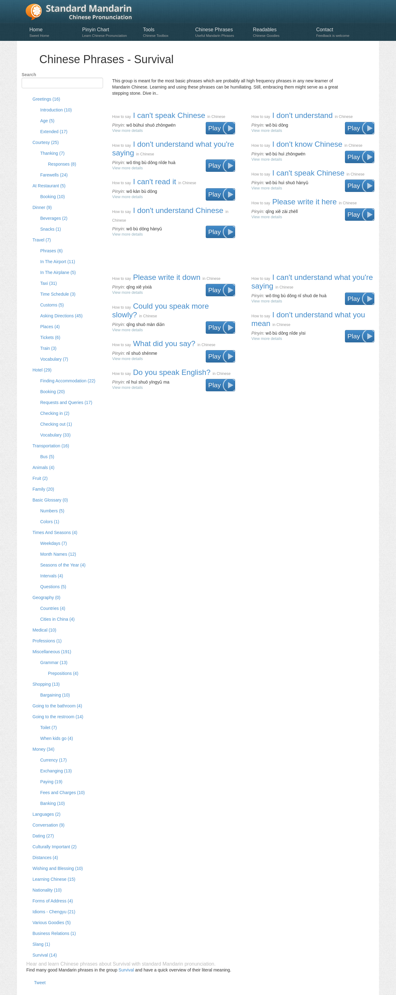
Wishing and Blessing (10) (57, 868)
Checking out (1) (56, 424)
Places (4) (50, 326)
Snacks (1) (50, 229)
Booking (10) (52, 196)
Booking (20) (52, 391)
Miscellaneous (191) (51, 651)
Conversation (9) (48, 825)
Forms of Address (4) (52, 900)
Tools (166, 32)
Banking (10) (52, 803)
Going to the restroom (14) (57, 716)
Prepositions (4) (63, 673)
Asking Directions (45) (61, 315)
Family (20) (43, 489)
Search (29, 74)
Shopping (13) (46, 684)
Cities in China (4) (57, 619)
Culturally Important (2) (54, 846)
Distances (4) (45, 857)
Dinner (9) (42, 207)
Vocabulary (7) (54, 359)
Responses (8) (62, 164)
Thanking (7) (52, 153)
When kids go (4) (56, 738)
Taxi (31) (48, 283)
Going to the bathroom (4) (57, 705)
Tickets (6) (50, 337)
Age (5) (47, 120)
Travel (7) (41, 239)
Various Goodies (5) (51, 922)
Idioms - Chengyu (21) (53, 911)
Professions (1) (47, 640)
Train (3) (48, 348)
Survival (126, 969)
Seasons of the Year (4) (62, 565)
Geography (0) (46, 597)
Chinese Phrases (221, 32)
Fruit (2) (40, 478)
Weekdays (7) (53, 543)
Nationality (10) (47, 890)
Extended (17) (53, 131)
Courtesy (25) (45, 142)
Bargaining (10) (55, 695)
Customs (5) (52, 304)
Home (52, 32)
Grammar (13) (53, 662)
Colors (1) (49, 521)
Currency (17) (53, 760)
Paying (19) (51, 781)
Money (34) (43, 749)
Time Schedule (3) (57, 294)
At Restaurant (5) (49, 185)
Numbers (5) (52, 510)
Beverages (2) (53, 218)
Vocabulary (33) (55, 434)
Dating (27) (43, 835)
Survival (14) (44, 955)
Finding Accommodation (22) (67, 380)
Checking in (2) (54, 413)
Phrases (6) (51, 250)
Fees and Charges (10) (62, 792)
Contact (341, 32)
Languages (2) (46, 814)
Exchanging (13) (56, 770)
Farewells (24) (54, 174)
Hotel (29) (41, 369)
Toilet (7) (48, 727)
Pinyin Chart (109, 32)
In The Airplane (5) (58, 272)
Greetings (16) (46, 99)
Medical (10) (44, 630)
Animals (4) (43, 467)
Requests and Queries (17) (66, 402)
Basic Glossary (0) (50, 500)
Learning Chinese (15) (53, 879)
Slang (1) (41, 944)
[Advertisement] (243, 252)
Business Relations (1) (54, 933)
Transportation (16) (50, 445)
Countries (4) (52, 608)
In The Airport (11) (57, 261)
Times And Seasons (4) (54, 532)
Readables (281, 32)
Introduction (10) (56, 109)
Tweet (39, 982)
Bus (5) (47, 456)
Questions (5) (53, 586)
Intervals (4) (51, 575)
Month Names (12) (58, 554)
